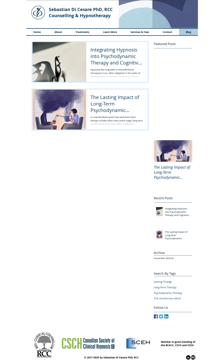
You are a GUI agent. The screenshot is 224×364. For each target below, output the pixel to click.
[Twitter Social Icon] (161, 316)
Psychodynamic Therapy (168, 293)
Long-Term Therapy (165, 287)
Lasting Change (163, 281)
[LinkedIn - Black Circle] (188, 357)
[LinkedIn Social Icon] (166, 316)
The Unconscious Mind (167, 298)
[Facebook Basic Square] (156, 316)
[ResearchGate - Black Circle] (193, 357)
